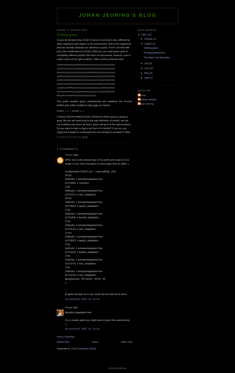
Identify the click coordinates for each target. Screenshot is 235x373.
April (147, 77)
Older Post (126, 342)
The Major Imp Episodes (157, 57)
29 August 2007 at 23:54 (82, 328)
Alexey (68, 307)
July (146, 63)
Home (95, 342)
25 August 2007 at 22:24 (82, 299)
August (148, 43)
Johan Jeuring (146, 103)
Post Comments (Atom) (84, 348)
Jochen (69, 154)
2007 (144, 34)
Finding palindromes (154, 52)
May (146, 73)
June (147, 68)
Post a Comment (66, 336)
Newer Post (63, 342)
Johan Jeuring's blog (118, 15)
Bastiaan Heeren (147, 99)
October (149, 38)
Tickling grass (151, 47)
